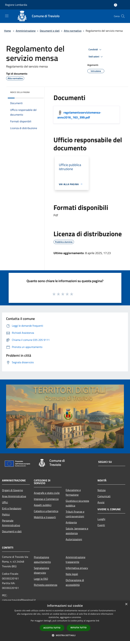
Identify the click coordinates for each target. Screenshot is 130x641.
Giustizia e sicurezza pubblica (77, 503)
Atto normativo (72, 31)
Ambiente (71, 522)
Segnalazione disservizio (41, 570)
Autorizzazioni (74, 539)
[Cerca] (123, 16)
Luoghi (101, 519)
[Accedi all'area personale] (115, 5)
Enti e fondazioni (11, 508)
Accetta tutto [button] (52, 627)
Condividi (95, 50)
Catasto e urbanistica (46, 511)
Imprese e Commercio (46, 499)
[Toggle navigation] (7, 16)
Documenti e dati (50, 31)
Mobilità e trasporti (45, 517)
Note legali (72, 574)
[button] (65, 635)
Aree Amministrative (14, 496)
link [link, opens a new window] (97, 620)
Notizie (102, 490)
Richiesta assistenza (45, 585)
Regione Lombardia (16, 5)
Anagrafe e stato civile (47, 493)
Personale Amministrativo (11, 523)
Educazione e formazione (73, 492)
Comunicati (104, 496)
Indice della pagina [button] (20, 92)
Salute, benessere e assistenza (77, 530)
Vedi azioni (96, 57)
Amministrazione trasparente (75, 559)
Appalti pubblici (42, 505)
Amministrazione (26, 31)
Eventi (101, 525)
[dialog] (65, 621)
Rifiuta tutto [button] (79, 627)
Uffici (5, 502)
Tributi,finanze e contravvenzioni (75, 514)
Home (7, 31)
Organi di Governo (12, 490)
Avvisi (101, 502)
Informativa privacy (77, 568)
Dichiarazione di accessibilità (75, 582)
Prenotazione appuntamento (42, 559)
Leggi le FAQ (41, 579)
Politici (6, 514)
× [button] (126, 604)
